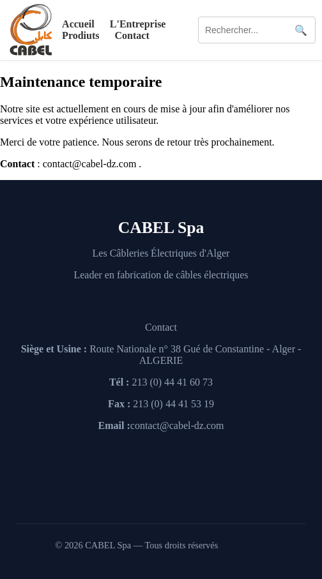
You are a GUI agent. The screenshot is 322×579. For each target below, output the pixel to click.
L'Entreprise (138, 24)
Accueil (78, 24)
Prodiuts (80, 35)
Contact (132, 35)
